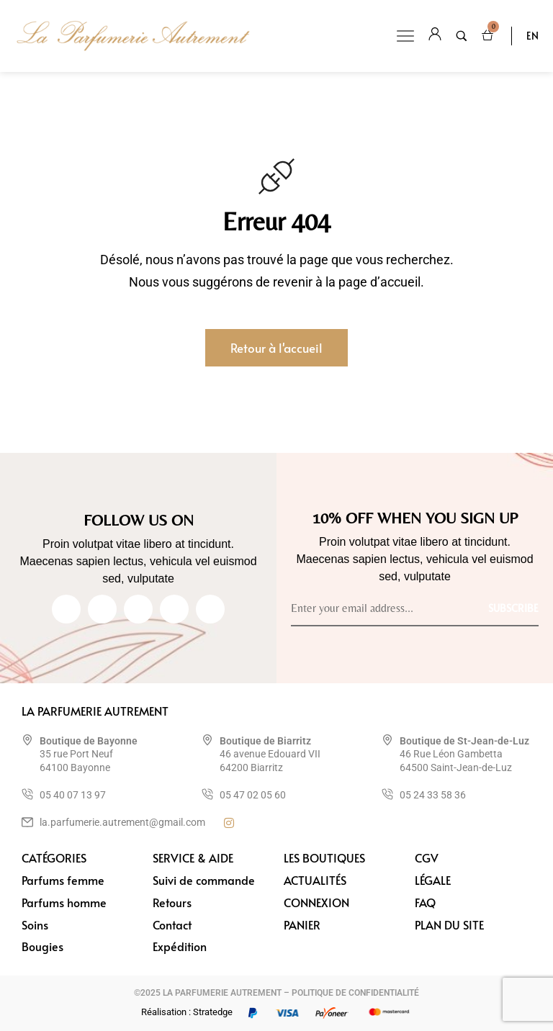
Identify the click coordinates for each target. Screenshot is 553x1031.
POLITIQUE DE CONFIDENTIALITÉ (355, 993)
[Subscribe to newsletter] (513, 607)
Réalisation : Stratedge (187, 1012)
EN (532, 35)
